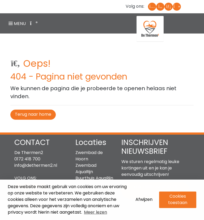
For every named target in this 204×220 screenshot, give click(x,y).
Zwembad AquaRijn (85, 169)
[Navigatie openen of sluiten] (18, 23)
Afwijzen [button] (143, 200)
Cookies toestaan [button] (177, 199)
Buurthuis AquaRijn (94, 178)
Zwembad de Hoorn (89, 156)
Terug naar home (33, 115)
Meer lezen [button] (95, 212)
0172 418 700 (27, 159)
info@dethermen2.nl (35, 166)
